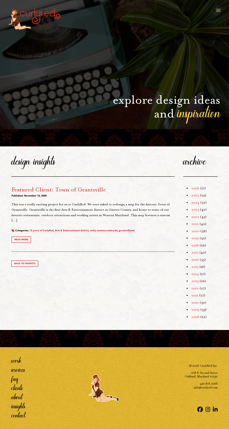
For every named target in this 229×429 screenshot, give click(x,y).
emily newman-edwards (155, 234)
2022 (195, 217)
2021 (195, 224)
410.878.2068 (209, 383)
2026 (195, 188)
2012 (195, 288)
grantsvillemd (71, 238)
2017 (195, 252)
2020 (195, 231)
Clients (17, 388)
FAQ (14, 378)
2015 (195, 267)
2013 (195, 281)
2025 (195, 195)
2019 (195, 238)
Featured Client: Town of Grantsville (110, 189)
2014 (195, 274)
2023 (195, 210)
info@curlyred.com (206, 387)
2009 (195, 310)
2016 (195, 260)
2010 (195, 303)
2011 (194, 295)
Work (16, 360)
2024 (195, 202)
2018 (195, 245)
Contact (18, 415)
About (16, 397)
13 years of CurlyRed (93, 234)
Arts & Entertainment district (123, 234)
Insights (18, 406)
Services (18, 369)
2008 (195, 317)
